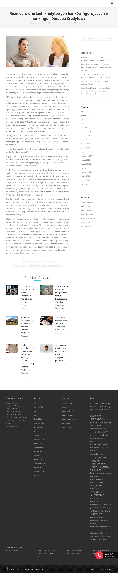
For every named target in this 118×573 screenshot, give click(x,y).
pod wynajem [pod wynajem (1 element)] (107, 504)
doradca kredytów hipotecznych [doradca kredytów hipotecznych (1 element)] (98, 428)
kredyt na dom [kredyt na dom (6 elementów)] (96, 485)
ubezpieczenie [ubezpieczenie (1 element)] (94, 530)
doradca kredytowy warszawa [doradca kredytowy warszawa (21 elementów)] (100, 424)
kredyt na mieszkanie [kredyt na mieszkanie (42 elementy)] (97, 493)
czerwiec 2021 (86, 132)
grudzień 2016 (86, 180)
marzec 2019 (85, 176)
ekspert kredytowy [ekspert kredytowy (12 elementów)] (99, 435)
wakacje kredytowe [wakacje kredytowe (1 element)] (95, 536)
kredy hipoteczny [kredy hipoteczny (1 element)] (94, 447)
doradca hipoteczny (21, 265)
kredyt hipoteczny (47, 262)
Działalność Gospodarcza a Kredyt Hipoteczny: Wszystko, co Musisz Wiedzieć (27, 295)
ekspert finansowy (46, 265)
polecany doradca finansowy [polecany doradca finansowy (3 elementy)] (100, 508)
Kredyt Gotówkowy (12, 406)
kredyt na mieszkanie (37, 268)
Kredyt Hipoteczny (12, 403)
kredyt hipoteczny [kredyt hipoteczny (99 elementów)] (98, 462)
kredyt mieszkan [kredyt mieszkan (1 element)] (94, 476)
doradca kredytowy (35, 262)
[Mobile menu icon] (112, 3)
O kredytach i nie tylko (13, 414)
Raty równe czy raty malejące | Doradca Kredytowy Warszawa (61, 323)
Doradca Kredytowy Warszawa (44, 550)
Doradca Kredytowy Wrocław (72, 550)
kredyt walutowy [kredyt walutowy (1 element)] (94, 501)
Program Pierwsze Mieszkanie (16, 417)
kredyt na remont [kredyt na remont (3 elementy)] (96, 498)
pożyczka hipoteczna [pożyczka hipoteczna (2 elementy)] (97, 517)
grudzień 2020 (86, 148)
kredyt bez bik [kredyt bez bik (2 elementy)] (104, 447)
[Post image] (12, 290)
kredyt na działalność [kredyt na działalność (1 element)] (96, 489)
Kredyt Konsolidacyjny (13, 412)
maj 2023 (84, 112)
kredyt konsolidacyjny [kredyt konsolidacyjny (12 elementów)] (100, 472)
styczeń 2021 (85, 144)
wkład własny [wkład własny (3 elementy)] (106, 536)
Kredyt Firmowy (11, 409)
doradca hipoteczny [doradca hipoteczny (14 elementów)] (100, 406)
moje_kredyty (85, 222)
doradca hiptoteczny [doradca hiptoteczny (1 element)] (95, 413)
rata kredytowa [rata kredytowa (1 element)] (105, 520)
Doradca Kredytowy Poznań (71, 553)
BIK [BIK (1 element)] (91, 403)
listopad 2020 (85, 152)
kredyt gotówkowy (87, 210)
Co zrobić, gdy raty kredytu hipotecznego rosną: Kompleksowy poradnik (61, 353)
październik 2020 (87, 156)
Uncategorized (86, 226)
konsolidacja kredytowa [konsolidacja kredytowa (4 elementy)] (99, 444)
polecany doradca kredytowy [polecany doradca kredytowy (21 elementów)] (100, 512)
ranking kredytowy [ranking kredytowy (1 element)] (95, 520)
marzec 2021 (85, 136)
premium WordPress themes (34, 569)
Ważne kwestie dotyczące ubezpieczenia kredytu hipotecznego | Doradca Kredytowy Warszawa (61, 297)
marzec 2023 (85, 116)
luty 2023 (84, 120)
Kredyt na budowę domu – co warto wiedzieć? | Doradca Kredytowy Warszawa (27, 326)
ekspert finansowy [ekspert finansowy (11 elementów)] (99, 431)
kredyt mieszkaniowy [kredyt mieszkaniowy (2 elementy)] (96, 479)
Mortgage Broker (12, 426)
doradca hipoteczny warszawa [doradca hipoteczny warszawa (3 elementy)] (100, 410)
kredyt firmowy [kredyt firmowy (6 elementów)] (96, 454)
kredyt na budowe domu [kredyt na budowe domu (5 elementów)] (99, 482)
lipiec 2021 (84, 128)
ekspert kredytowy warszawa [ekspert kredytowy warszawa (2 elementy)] (99, 438)
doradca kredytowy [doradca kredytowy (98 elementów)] (97, 417)
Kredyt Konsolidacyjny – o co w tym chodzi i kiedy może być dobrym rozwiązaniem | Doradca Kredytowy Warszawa (27, 359)
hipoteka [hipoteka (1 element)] (92, 441)
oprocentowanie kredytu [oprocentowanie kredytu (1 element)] (96, 504)
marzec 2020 (85, 160)
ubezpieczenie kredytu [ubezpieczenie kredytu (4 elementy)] (98, 533)
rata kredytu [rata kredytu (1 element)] (93, 523)
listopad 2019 (85, 168)
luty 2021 (84, 140)
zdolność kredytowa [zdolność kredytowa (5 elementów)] (98, 539)
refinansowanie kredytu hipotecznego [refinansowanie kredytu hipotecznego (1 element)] (100, 526)
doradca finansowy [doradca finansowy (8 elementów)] (101, 403)
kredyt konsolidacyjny (88, 218)
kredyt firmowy (86, 206)
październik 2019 (87, 172)
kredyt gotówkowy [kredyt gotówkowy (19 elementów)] (100, 457)
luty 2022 (84, 124)
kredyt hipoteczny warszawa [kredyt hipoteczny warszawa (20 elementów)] (100, 468)
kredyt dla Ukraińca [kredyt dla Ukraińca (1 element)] (95, 451)
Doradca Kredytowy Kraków (99, 550)
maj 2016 (84, 184)
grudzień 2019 (86, 164)
